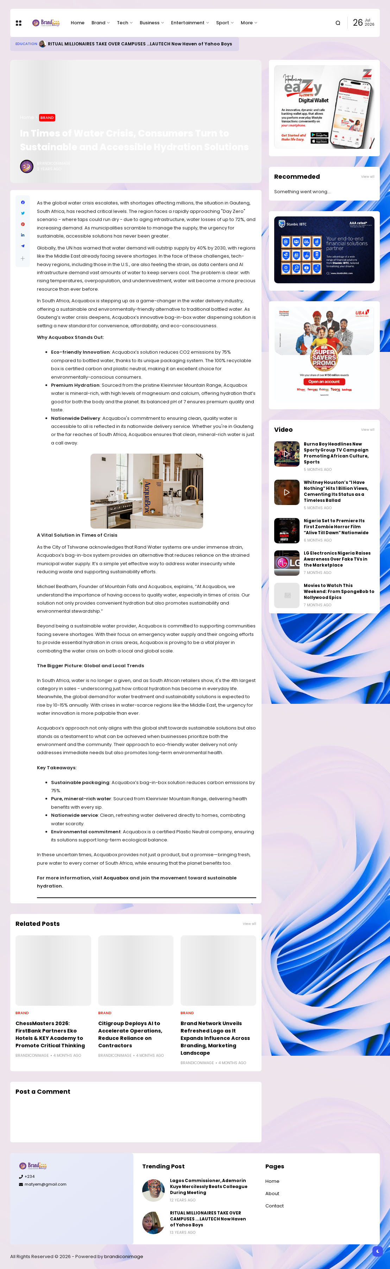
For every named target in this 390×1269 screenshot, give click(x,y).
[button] (23, 258)
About (272, 1193)
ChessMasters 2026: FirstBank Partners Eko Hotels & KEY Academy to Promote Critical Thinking (50, 1034)
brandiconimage (123, 1256)
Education (26, 43)
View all (249, 923)
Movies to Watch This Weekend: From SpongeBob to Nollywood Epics (339, 591)
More (247, 22)
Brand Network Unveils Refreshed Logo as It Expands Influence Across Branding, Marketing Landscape (215, 1038)
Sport (222, 22)
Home (77, 22)
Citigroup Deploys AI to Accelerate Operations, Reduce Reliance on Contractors (130, 1034)
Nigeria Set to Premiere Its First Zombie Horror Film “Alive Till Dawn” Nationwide (336, 527)
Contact (274, 1205)
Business (149, 22)
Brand (98, 22)
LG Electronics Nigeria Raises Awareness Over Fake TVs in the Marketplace (337, 559)
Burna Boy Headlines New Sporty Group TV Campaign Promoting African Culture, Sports (336, 453)
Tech (122, 22)
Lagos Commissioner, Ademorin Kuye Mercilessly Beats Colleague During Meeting (208, 1186)
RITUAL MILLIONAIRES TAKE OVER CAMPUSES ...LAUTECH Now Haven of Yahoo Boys (140, 44)
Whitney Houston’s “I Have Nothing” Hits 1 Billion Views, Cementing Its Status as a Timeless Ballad (336, 491)
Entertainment (188, 22)
